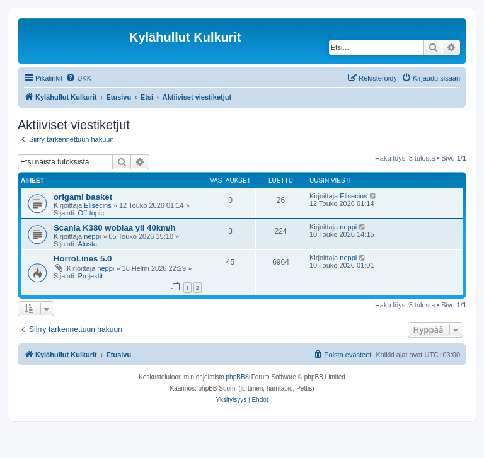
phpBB (235, 377)
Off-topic (91, 213)
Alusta (88, 244)
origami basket (83, 197)
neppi (92, 236)
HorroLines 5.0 (83, 258)
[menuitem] (78, 78)
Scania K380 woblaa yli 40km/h (115, 227)
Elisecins (97, 205)
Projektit (90, 276)
